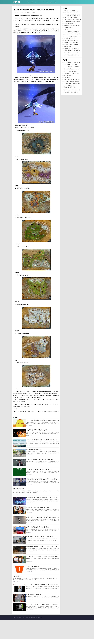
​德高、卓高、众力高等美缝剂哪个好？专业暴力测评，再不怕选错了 (77, 36)
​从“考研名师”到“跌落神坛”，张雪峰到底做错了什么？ (40, 463)
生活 (39, 2)
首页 (28, 2)
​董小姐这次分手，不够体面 (33, 611)
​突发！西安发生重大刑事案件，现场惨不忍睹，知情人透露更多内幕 (77, 21)
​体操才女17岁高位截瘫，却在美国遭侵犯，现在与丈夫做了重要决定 (77, 19)
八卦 (32, 2)
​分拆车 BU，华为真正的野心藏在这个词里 (37, 537)
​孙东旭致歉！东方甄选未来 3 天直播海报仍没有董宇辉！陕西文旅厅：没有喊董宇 (47, 601)
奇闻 (43, 2)
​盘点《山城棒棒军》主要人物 (69, 38)
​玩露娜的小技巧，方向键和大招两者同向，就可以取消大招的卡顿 (43, 505)
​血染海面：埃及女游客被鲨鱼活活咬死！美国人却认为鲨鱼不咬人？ (53, 411)
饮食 (51, 2)
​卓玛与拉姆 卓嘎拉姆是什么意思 (70, 23)
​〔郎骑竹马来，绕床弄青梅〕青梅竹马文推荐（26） (40, 474)
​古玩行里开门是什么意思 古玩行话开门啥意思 (73, 48)
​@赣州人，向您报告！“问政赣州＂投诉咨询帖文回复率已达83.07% (44, 442)
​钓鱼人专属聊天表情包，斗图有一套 (71, 44)
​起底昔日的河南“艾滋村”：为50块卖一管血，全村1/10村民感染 (76, 50)
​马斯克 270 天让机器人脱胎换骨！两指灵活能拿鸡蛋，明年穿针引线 (44, 527)
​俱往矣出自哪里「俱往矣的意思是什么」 (72, 31)
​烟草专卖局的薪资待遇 (68, 27)
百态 (35, 2)
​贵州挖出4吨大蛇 (67, 29)
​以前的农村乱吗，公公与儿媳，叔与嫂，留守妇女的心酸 (75, 12)
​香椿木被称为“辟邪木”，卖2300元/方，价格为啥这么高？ (75, 52)
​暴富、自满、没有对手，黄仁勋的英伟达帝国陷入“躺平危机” (42, 622)
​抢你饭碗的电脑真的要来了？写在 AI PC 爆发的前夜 (40, 548)
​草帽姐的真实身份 (67, 46)
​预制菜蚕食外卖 (17, 592)
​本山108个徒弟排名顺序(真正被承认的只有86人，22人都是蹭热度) (77, 81)
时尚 (55, 2)
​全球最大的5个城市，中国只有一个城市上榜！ (73, 10)
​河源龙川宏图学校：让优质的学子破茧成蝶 (37, 516)
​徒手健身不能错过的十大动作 (34, 453)
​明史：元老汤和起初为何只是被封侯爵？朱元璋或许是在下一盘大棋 (29, 411)
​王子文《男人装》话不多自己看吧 (70, 17)
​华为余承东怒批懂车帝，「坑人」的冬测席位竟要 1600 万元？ (42, 559)
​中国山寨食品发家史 (18, 496)
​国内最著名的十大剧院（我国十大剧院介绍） (73, 42)
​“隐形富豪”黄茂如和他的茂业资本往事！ (72, 55)
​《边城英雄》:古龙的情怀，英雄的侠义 (36, 431)
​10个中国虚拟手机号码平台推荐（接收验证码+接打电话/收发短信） (77, 15)
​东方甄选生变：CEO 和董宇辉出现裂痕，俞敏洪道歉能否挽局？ (43, 570)
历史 (47, 2)
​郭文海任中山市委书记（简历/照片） (71, 40)
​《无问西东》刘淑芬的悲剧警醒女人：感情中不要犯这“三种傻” (43, 485)
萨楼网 (13, 5)
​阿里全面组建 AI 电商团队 (33, 581)
